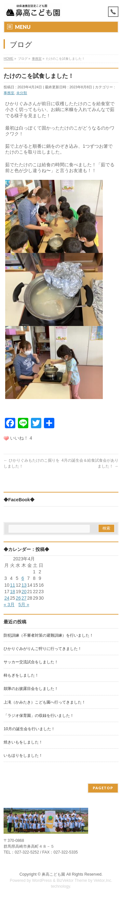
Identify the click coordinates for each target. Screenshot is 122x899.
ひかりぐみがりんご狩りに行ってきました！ (43, 648)
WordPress (42, 880)
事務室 (9, 93)
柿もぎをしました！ (21, 675)
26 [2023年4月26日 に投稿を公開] (18, 598)
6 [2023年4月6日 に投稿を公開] (22, 578)
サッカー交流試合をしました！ (31, 662)
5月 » (23, 604)
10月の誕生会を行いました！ (29, 729)
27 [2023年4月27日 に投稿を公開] (24, 598)
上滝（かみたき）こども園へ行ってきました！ (45, 702)
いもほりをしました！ (23, 755)
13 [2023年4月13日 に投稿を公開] (24, 585)
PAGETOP (103, 788)
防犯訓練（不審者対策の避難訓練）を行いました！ (48, 635)
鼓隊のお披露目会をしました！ (31, 688)
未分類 (21, 93)
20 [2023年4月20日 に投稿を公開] (24, 591)
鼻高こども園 (53, 874)
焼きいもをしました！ (23, 742)
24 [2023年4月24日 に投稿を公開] (6, 598)
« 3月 (9, 604)
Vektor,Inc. (103, 880)
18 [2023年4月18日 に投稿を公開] (12, 591)
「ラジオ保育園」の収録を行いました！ (39, 715)
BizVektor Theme (72, 880)
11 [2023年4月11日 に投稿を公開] (12, 585)
